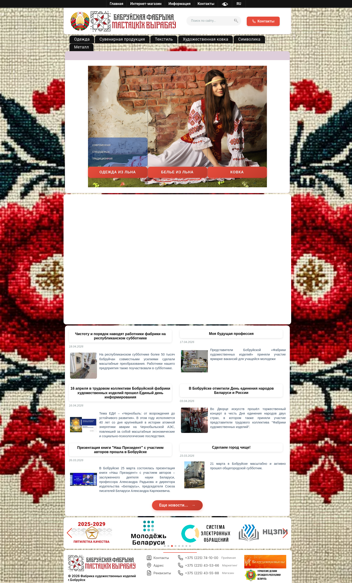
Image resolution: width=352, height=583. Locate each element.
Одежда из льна (117, 172)
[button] (285, 533)
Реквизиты (158, 573)
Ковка (237, 172)
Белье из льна (177, 172)
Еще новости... (174, 505)
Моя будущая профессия (231, 334)
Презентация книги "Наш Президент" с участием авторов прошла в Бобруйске (120, 450)
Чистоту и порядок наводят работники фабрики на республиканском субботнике (120, 336)
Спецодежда (101, 152)
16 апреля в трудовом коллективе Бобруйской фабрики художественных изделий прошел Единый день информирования (120, 392)
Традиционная (102, 158)
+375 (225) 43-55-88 (206, 573)
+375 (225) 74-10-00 (207, 557)
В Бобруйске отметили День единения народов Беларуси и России (231, 390)
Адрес (155, 565)
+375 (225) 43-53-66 (208, 565)
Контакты (157, 557)
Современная (101, 145)
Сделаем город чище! (231, 447)
